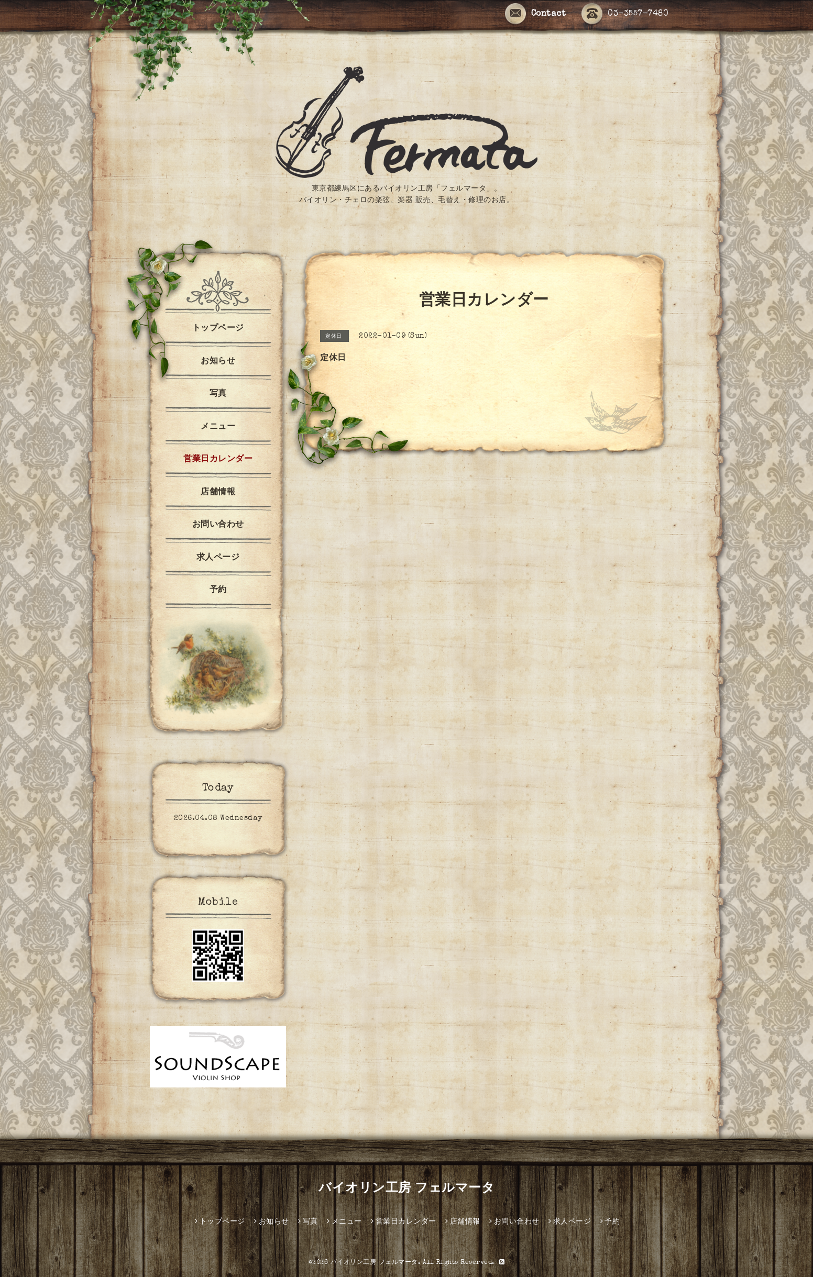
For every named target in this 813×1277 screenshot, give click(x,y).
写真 (218, 394)
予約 (218, 590)
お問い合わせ (218, 525)
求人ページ (218, 558)
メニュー (218, 427)
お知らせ (218, 362)
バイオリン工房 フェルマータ (406, 1189)
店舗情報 (218, 492)
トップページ (218, 329)
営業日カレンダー (217, 460)
